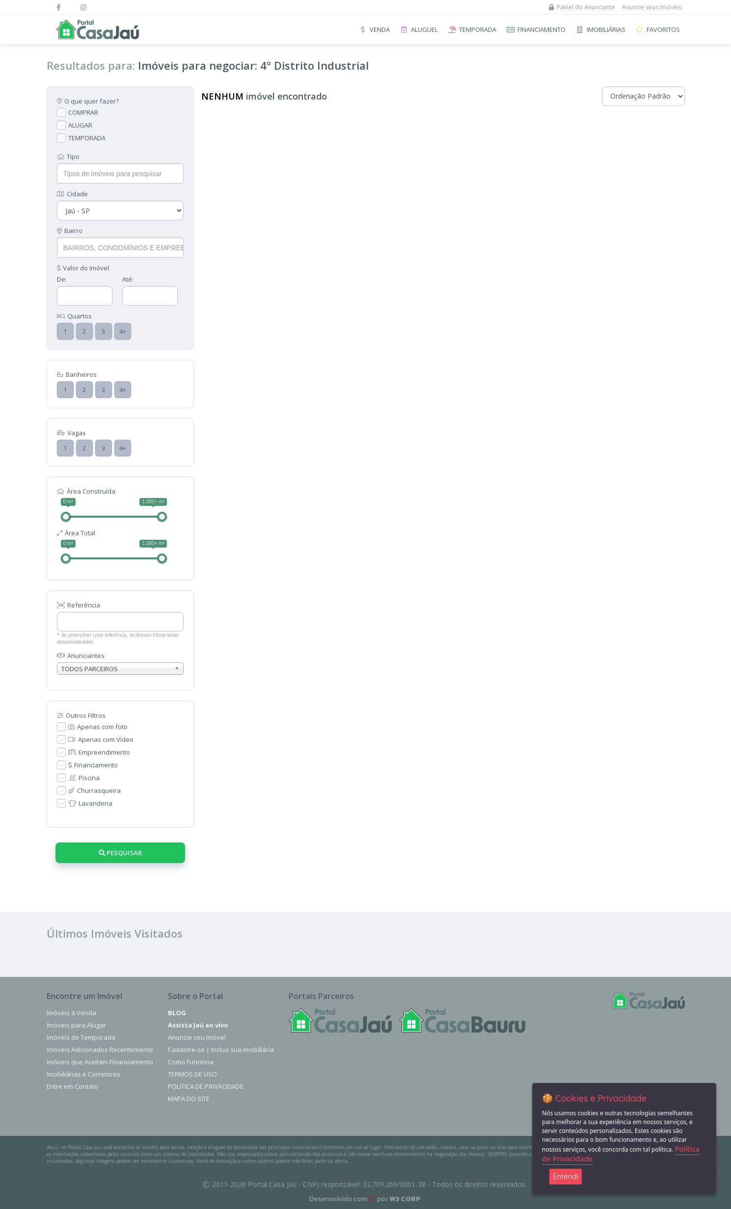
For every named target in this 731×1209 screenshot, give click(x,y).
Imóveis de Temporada (81, 1037)
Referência (78, 605)
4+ (122, 331)
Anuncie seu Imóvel (197, 1037)
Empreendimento (99, 752)
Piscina (84, 777)
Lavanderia (90, 803)
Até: (128, 279)
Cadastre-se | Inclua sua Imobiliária (221, 1049)
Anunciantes (81, 655)
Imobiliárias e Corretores (83, 1074)
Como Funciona (191, 1061)
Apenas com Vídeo (101, 739)
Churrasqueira (94, 790)
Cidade (72, 193)
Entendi (565, 1176)
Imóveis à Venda (71, 1012)
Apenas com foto (98, 726)
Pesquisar (120, 852)
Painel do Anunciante (582, 7)
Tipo (68, 156)
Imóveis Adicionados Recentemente (100, 1049)
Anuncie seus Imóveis (651, 7)
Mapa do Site (189, 1098)
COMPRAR (83, 112)
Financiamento (93, 765)
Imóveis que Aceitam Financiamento (100, 1061)
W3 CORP (405, 1199)
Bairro (69, 230)
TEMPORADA (87, 137)
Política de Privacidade (206, 1086)
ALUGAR (80, 125)
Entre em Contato (72, 1086)
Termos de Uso (192, 1074)
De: (62, 279)
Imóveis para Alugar (76, 1025)
